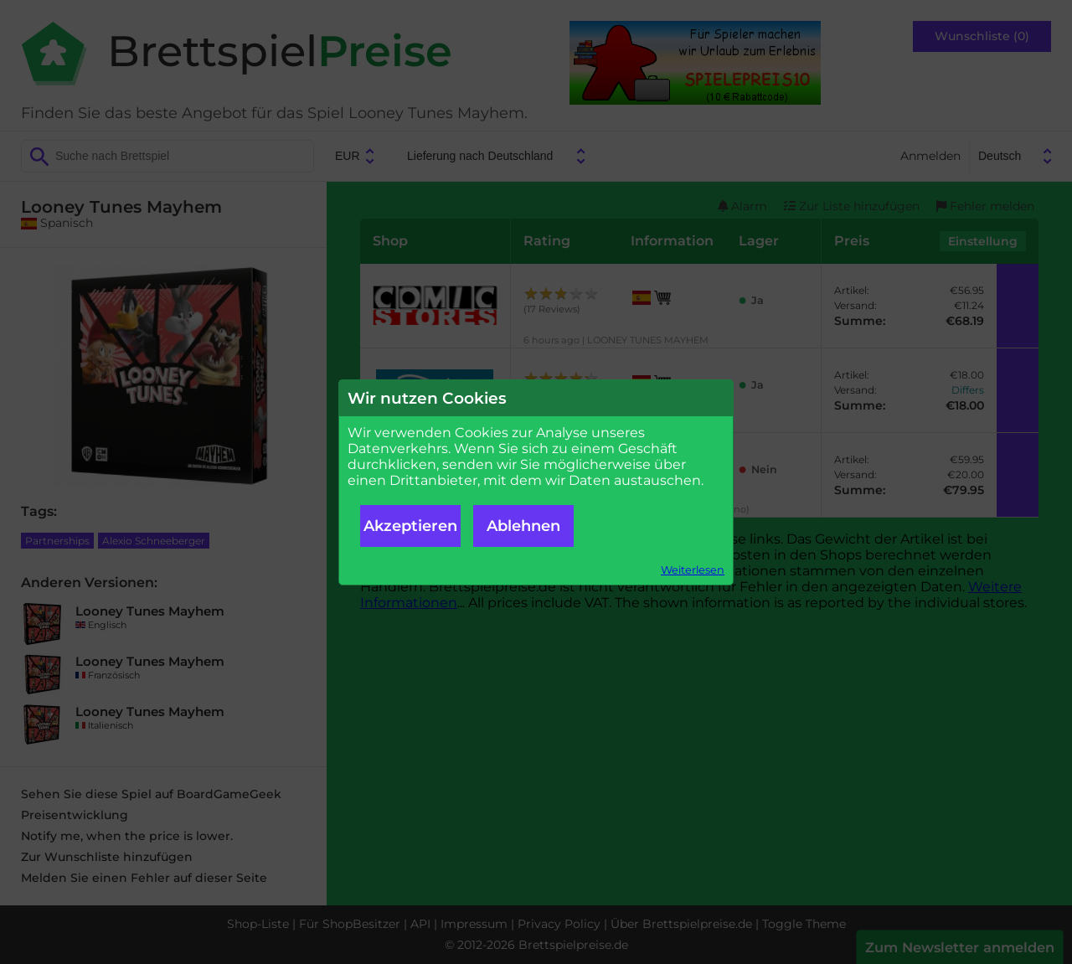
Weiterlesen (692, 570)
